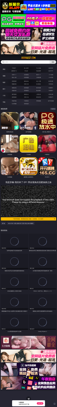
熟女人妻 (14, 77)
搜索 (53, 62)
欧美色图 (38, 88)
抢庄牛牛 (51, 71)
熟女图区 (38, 90)
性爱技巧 (51, 97)
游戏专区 (51, 68)
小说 (4, 95)
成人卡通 (38, 81)
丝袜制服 (26, 77)
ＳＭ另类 (51, 77)
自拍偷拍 (26, 74)
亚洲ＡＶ (14, 74)
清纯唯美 (26, 90)
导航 (4, 102)
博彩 (4, 69)
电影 (4, 82)
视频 (4, 76)
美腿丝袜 (14, 90)
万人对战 (38, 68)
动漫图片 (51, 88)
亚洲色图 (26, 88)
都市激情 (14, 94)
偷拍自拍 (26, 81)
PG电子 (14, 68)
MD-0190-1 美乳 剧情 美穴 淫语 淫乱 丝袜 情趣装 (20, 223)
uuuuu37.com (28, 58)
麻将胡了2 (14, 71)
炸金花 (26, 71)
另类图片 (51, 90)
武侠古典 (51, 94)
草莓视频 (38, 101)
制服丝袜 (14, 84)
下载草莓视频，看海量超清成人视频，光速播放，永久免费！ (34, 219)
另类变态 (51, 84)
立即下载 (40, 403)
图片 (4, 89)
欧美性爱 (51, 81)
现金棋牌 (38, 71)
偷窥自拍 (14, 88)
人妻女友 (38, 94)
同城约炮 (14, 101)
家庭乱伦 (26, 94)
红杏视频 (14, 103)
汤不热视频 (51, 101)
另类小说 (26, 97)
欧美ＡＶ (38, 74)
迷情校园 (14, 97)
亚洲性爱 (14, 81)
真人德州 (26, 68)
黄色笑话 (38, 97)
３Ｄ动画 (51, 74)
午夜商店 (26, 101)
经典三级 (26, 84)
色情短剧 (26, 103)
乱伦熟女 (38, 84)
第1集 (3, 223)
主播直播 (38, 77)
